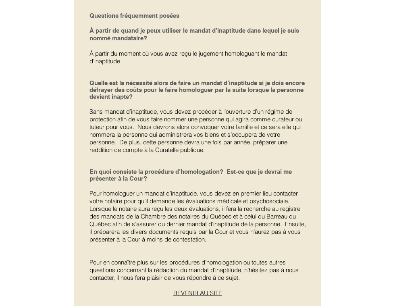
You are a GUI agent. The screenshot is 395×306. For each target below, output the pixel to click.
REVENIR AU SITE (197, 293)
